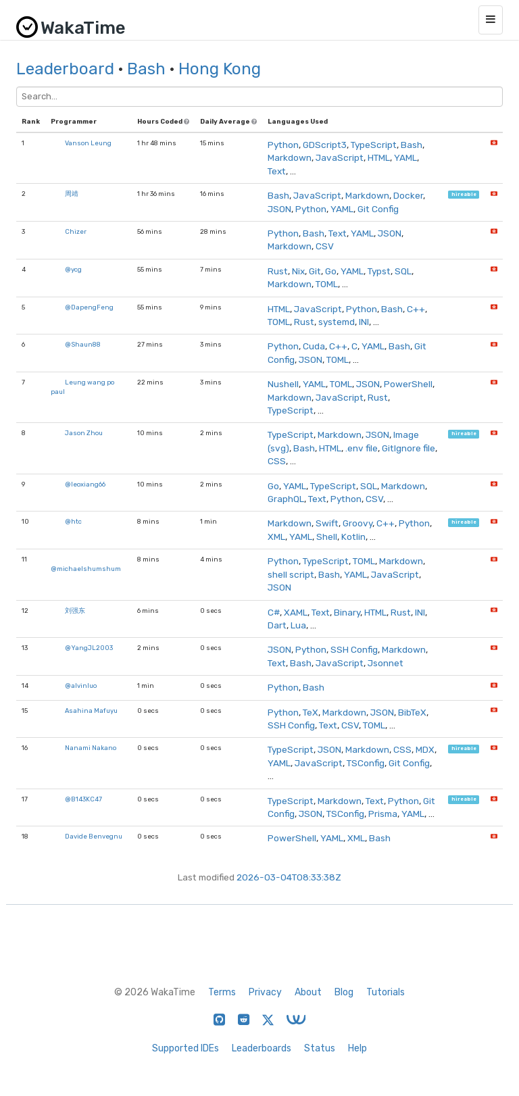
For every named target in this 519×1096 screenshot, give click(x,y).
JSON (279, 208)
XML (276, 536)
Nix (298, 271)
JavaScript (340, 157)
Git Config (378, 208)
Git (315, 271)
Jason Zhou (84, 433)
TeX (310, 712)
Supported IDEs (185, 1048)
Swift (327, 523)
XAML (295, 612)
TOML (327, 283)
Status (319, 1048)
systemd (336, 321)
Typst (379, 271)
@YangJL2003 (89, 647)
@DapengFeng (89, 307)
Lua (298, 625)
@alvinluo (81, 685)
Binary (347, 612)
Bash (146, 68)
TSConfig (366, 762)
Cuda (314, 346)
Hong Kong (219, 68)
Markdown (290, 157)
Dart (277, 625)
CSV (325, 246)
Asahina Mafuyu (91, 710)
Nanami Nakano (90, 747)
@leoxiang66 (85, 484)
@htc (73, 521)
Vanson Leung (88, 143)
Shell (326, 536)
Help (357, 1048)
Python (283, 144)
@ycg (73, 269)
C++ (416, 308)
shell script (291, 574)
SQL (403, 271)
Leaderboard (65, 68)
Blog (344, 992)
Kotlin (353, 536)
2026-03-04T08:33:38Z (289, 877)
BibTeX (412, 712)
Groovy (357, 523)
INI (364, 321)
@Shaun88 (83, 344)
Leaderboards (261, 1048)
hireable (463, 194)
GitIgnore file (408, 448)
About (308, 992)
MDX (425, 749)
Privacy (265, 992)
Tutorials (385, 992)
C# (274, 612)
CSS (277, 460)
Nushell (283, 383)
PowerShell (408, 383)
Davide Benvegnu (93, 836)
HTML (379, 157)
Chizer (75, 231)
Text (277, 171)
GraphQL (286, 498)
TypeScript (374, 144)
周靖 (71, 193)
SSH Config (354, 649)
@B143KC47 (83, 799)
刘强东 (75, 610)
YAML (405, 157)
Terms (222, 992)
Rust (278, 271)
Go (331, 271)
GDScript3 (325, 144)
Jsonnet (385, 662)
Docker (408, 195)
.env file (361, 448)
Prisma (382, 813)
